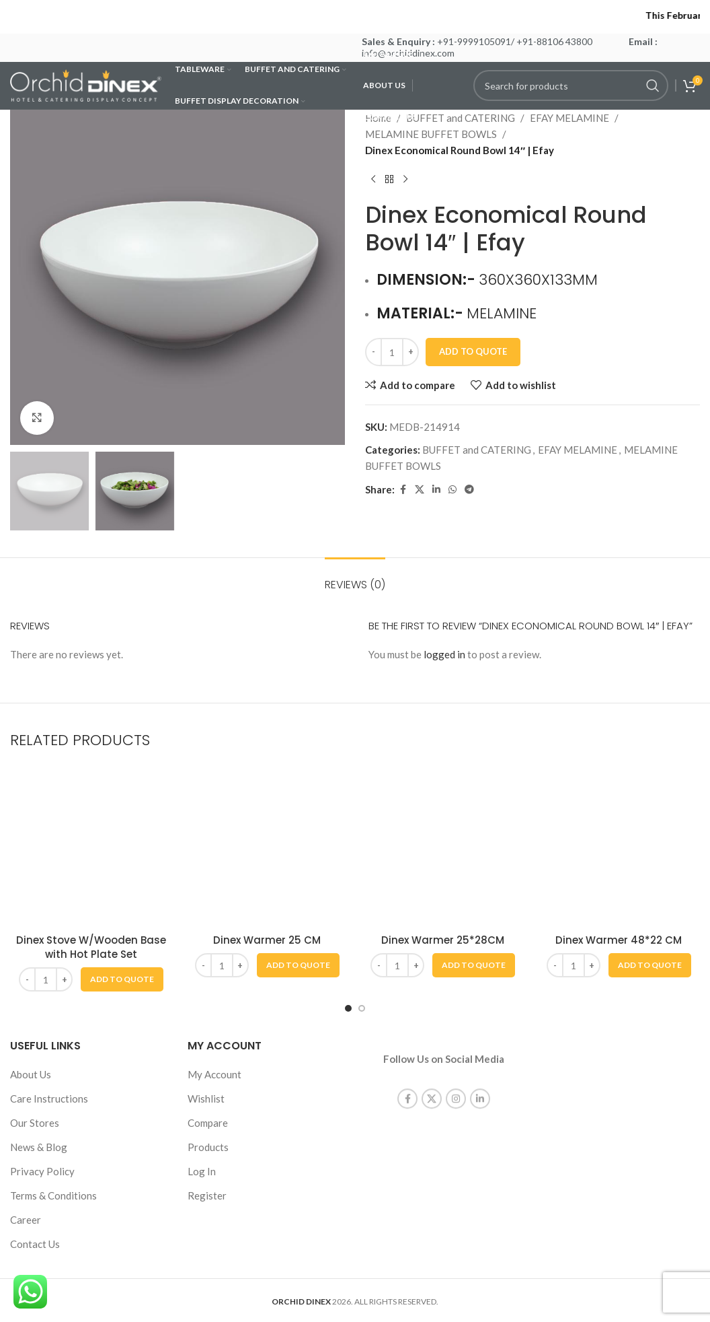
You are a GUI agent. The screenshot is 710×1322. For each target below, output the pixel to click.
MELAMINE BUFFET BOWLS (431, 134)
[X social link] (419, 490)
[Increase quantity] (410, 352)
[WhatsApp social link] (452, 490)
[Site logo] (85, 84)
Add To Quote (473, 351)
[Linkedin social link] (436, 490)
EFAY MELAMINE (569, 118)
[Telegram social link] (469, 490)
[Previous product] (373, 180)
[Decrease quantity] (373, 352)
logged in (444, 654)
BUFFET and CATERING (476, 450)
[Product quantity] (392, 352)
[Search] (570, 85)
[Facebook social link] (403, 490)
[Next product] (405, 180)
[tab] (355, 577)
